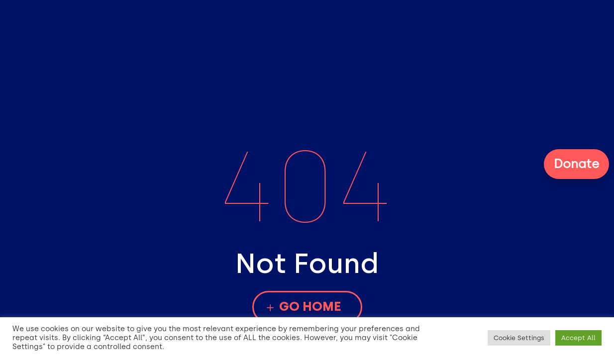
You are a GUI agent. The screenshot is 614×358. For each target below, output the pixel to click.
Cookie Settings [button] (519, 338)
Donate (576, 163)
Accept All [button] (578, 338)
